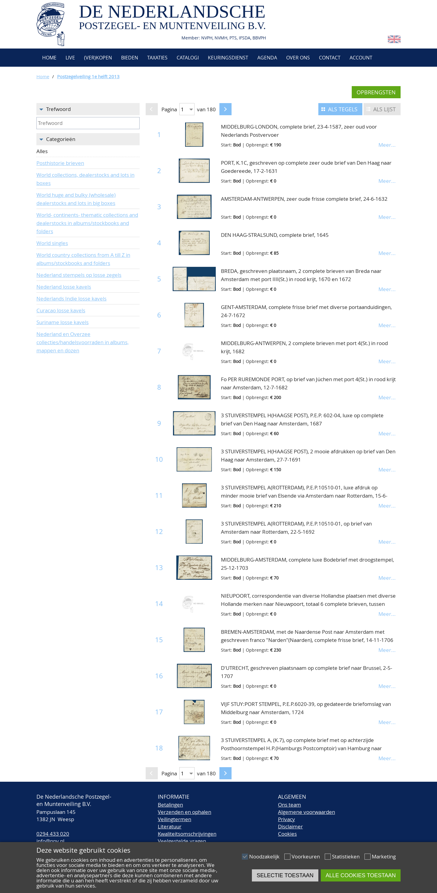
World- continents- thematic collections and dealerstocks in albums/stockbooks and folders (87, 223)
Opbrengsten (376, 92)
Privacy (286, 819)
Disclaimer (290, 826)
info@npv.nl (50, 841)
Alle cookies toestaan (361, 875)
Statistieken (346, 856)
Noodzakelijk (264, 856)
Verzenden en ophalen (184, 811)
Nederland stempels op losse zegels (78, 274)
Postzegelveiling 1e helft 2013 (88, 76)
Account (361, 57)
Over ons (298, 57)
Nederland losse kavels (63, 286)
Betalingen (170, 804)
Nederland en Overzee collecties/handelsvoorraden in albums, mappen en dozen (82, 342)
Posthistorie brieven (60, 162)
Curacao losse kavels (60, 310)
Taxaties (157, 57)
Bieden (129, 57)
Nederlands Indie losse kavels (71, 298)
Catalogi (188, 57)
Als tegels (342, 109)
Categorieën (60, 139)
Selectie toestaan (285, 875)
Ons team (289, 804)
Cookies (287, 833)
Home (48, 57)
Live (70, 57)
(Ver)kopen (98, 57)
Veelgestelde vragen (182, 841)
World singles (52, 243)
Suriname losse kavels (62, 322)
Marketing (384, 856)
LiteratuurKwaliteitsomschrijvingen (187, 830)
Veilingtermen (174, 819)
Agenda (267, 57)
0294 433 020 (52, 833)
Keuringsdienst (228, 57)
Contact (329, 57)
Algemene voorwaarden (306, 811)
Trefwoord (58, 109)
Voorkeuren (306, 856)
